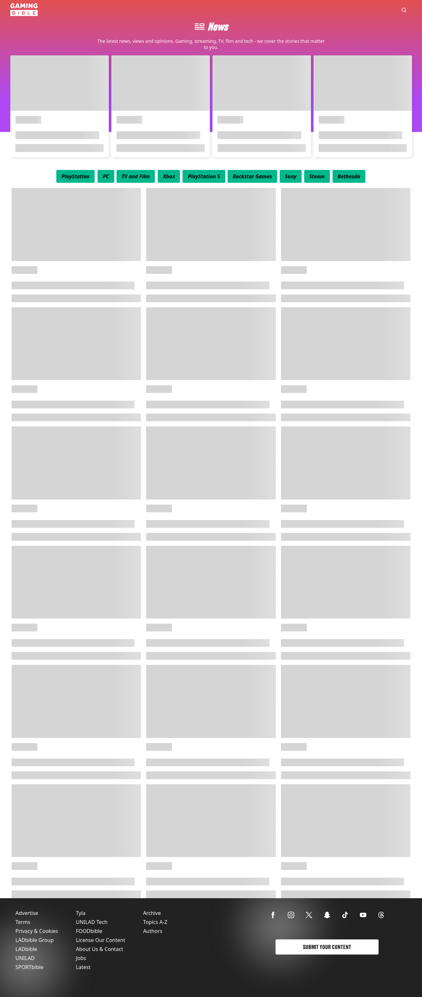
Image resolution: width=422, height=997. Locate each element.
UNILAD (25, 958)
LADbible (26, 949)
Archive (152, 913)
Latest (83, 967)
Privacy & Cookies (36, 931)
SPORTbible (29, 967)
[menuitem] (75, 176)
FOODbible (89, 931)
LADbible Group (34, 940)
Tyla (81, 913)
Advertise (26, 913)
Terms (22, 922)
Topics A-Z (155, 922)
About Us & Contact (99, 949)
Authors (152, 931)
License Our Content (100, 940)
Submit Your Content (327, 947)
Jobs (81, 958)
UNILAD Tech (92, 922)
